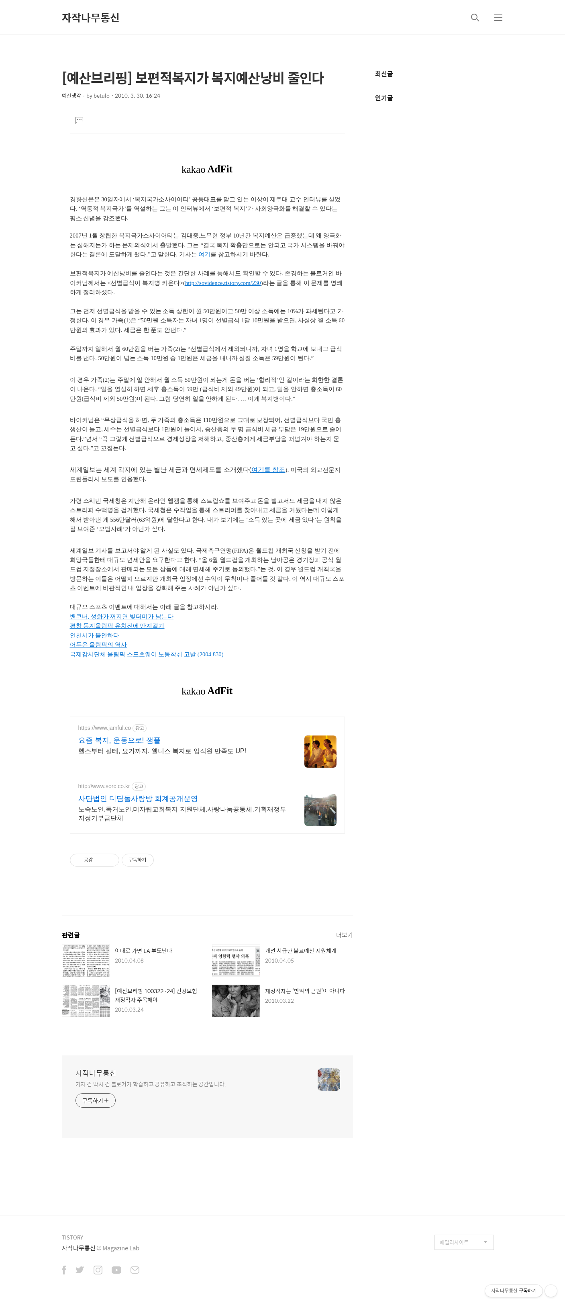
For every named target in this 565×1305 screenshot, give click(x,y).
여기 (204, 254)
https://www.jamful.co (104, 728)
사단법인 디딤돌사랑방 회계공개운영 (138, 799)
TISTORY (72, 1237)
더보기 (344, 934)
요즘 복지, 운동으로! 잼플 (119, 740)
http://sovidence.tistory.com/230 (223, 283)
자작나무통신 (91, 17)
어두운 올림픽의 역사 (98, 644)
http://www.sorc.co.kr (104, 786)
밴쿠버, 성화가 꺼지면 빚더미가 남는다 (121, 616)
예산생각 (71, 95)
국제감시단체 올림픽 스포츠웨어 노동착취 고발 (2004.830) (147, 654)
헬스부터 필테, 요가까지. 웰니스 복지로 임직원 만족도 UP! (162, 751)
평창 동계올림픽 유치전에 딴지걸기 (117, 626)
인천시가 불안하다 (95, 635)
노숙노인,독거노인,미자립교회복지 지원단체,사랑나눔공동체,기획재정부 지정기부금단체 (182, 814)
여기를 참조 (268, 469)
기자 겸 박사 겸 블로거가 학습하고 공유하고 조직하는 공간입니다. (150, 1084)
